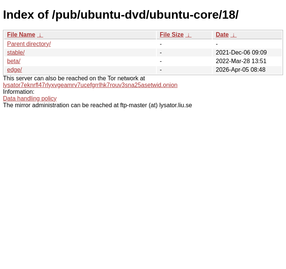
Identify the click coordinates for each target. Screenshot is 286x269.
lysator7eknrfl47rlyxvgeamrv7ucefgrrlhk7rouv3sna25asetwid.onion (90, 85)
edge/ (14, 70)
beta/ (13, 61)
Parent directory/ (29, 44)
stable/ (16, 52)
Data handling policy (30, 98)
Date (222, 34)
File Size (172, 34)
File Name (21, 34)
